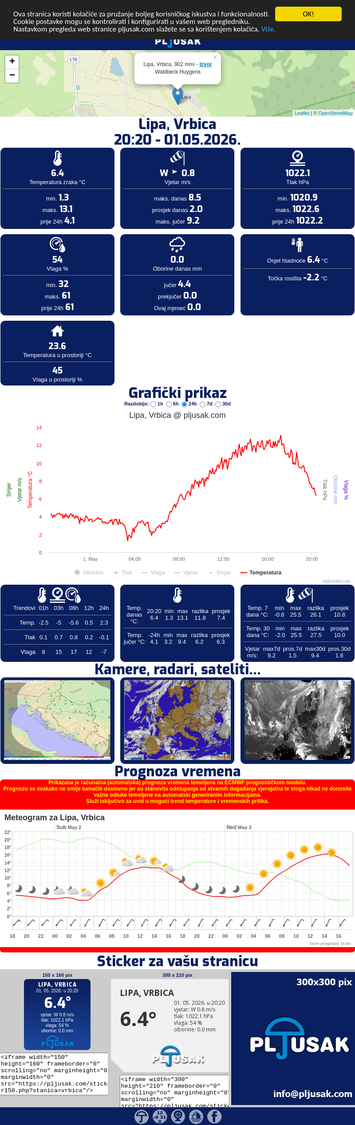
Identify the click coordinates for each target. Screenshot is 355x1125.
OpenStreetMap (335, 100)
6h (173, 391)
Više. (268, 17)
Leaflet (302, 100)
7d (207, 391)
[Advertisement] (67, 145)
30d (223, 391)
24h (189, 391)
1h (157, 391)
